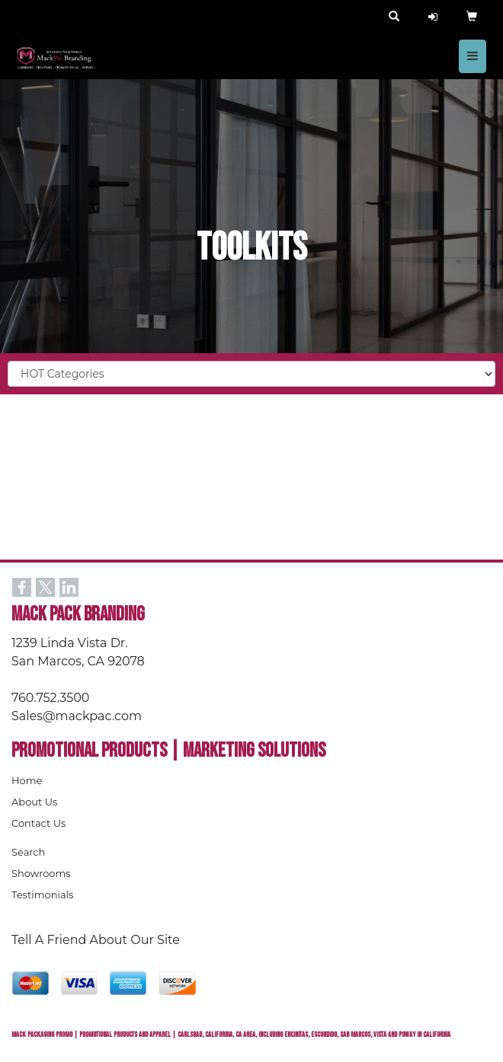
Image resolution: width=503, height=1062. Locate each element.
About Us (34, 802)
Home (26, 780)
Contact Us (38, 823)
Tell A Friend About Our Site (95, 940)
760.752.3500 (50, 697)
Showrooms (41, 873)
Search (28, 852)
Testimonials (42, 894)
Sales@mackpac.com (76, 716)
